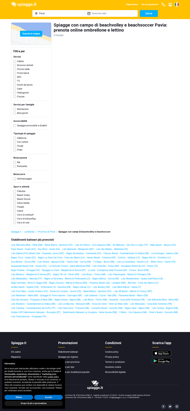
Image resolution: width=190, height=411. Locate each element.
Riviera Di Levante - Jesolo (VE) (65, 291)
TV (18, 81)
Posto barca (23, 73)
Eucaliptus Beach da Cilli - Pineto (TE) (139, 266)
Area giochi (22, 113)
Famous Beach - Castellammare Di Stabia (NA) (126, 253)
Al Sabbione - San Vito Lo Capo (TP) (130, 245)
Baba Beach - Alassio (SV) (163, 245)
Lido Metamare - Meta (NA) (24, 295)
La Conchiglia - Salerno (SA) (164, 253)
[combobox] (58, 13)
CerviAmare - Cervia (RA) (23, 261)
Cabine (20, 61)
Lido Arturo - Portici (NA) (93, 274)
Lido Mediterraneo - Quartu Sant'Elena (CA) (142, 278)
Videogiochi (23, 92)
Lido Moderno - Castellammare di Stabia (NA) (33, 304)
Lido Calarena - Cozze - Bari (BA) (100, 295)
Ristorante (22, 166)
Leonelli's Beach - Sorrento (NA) (107, 308)
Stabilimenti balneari (68, 352)
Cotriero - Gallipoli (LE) (129, 257)
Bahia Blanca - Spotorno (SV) (59, 245)
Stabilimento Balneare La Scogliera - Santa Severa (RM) (90, 312)
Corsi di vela (23, 222)
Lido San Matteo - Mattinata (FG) (112, 249)
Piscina (20, 96)
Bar (18, 162)
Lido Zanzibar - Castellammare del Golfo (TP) (33, 308)
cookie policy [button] (53, 380)
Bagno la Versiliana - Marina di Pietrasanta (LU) (67, 278)
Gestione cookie (113, 367)
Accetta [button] (48, 400)
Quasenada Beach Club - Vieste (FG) (28, 266)
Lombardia (29, 231)
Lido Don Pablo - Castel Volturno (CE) (29, 291)
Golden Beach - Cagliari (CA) (25, 287)
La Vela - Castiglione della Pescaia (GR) (107, 270)
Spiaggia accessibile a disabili (32, 125)
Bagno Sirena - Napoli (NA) (68, 299)
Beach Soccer (24, 199)
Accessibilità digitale (115, 372)
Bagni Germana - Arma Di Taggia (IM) (29, 282)
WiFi (19, 77)
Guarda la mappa (31, 33)
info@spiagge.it (115, 398)
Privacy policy (112, 357)
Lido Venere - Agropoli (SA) (51, 261)
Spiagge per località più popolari (74, 372)
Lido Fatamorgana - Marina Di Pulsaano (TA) (129, 274)
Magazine (16, 357)
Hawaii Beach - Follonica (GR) (101, 257)
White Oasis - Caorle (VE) (163, 261)
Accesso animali (25, 65)
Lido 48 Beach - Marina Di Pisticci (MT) (133, 291)
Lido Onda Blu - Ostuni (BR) (105, 266)
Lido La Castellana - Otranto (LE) (132, 261)
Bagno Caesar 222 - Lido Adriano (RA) (91, 287)
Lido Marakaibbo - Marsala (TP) (26, 278)
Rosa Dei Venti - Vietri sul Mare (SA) (110, 304)
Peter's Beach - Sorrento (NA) (163, 312)
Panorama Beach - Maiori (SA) (133, 295)
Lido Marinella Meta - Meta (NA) (26, 245)
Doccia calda (23, 69)
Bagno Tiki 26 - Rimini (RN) (66, 274)
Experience (132, 4)
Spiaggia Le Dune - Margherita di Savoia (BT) (64, 270)
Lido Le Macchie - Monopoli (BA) (74, 304)
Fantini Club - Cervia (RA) (79, 261)
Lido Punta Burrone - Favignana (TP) (28, 316)
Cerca (148, 13)
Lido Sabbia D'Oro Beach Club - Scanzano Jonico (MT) (37, 253)
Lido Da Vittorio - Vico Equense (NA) (92, 245)
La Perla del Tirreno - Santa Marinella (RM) (69, 266)
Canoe (20, 210)
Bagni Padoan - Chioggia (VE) (25, 270)
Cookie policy (111, 352)
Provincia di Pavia (46, 231)
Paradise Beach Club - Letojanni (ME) (107, 282)
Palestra (21, 191)
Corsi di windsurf (25, 214)
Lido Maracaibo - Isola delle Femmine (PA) (151, 304)
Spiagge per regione (68, 357)
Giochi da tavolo (25, 84)
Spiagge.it (16, 231)
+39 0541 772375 (101, 398)
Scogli (20, 146)
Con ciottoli (22, 142)
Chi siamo (16, 352)
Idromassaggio (24, 178)
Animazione (23, 109)
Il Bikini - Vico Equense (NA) (133, 312)
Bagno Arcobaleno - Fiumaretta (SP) (83, 253)
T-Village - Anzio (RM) (104, 261)
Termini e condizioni (115, 362)
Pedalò (20, 207)
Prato (19, 149)
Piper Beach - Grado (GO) (23, 249)
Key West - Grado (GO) (49, 249)
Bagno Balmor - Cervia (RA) (105, 278)
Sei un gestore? (149, 4)
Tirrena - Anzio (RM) (139, 270)
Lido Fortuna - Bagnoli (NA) (165, 308)
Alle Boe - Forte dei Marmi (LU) (143, 282)
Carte (19, 88)
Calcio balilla (23, 203)
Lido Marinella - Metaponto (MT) (78, 249)
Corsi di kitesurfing (26, 218)
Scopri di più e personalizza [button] (33, 407)
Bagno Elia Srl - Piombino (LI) (156, 257)
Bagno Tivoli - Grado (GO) (23, 257)
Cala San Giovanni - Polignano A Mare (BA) (31, 299)
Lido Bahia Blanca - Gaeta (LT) (126, 287)
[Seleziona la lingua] (177, 4)
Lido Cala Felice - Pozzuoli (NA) (73, 308)
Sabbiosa (21, 138)
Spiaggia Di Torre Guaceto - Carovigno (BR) (61, 295)
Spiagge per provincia (68, 362)
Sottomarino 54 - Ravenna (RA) (56, 287)
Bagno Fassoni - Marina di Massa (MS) (68, 282)
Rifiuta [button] (19, 400)
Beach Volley (23, 195)
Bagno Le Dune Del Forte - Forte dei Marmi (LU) (61, 257)
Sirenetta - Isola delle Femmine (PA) (127, 299)
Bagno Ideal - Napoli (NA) (137, 308)
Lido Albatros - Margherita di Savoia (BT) (31, 274)
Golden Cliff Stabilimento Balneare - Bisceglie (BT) (35, 312)
